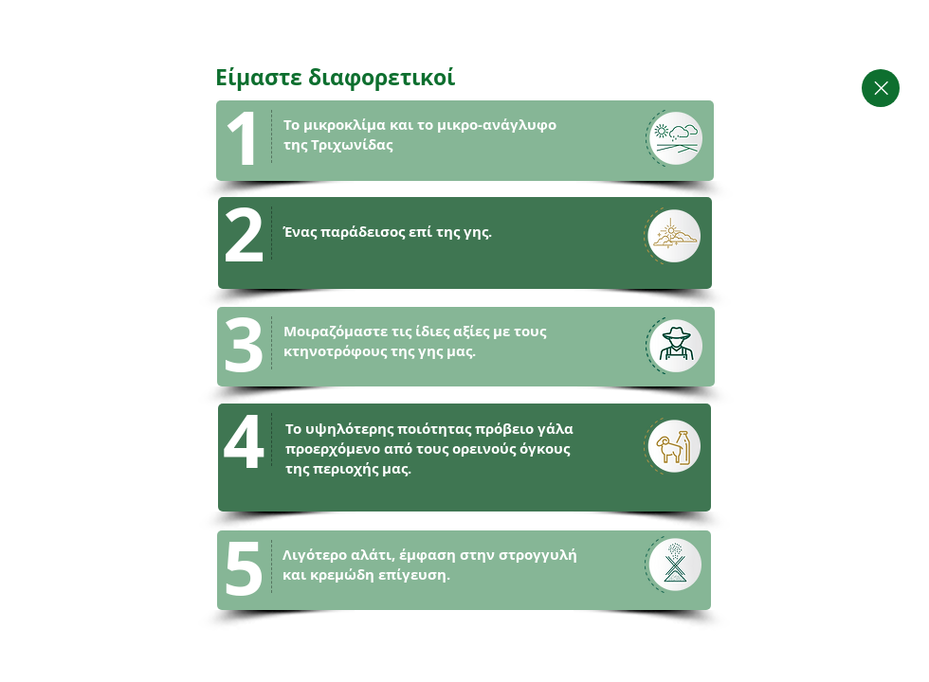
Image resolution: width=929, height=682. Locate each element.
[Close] (881, 88)
